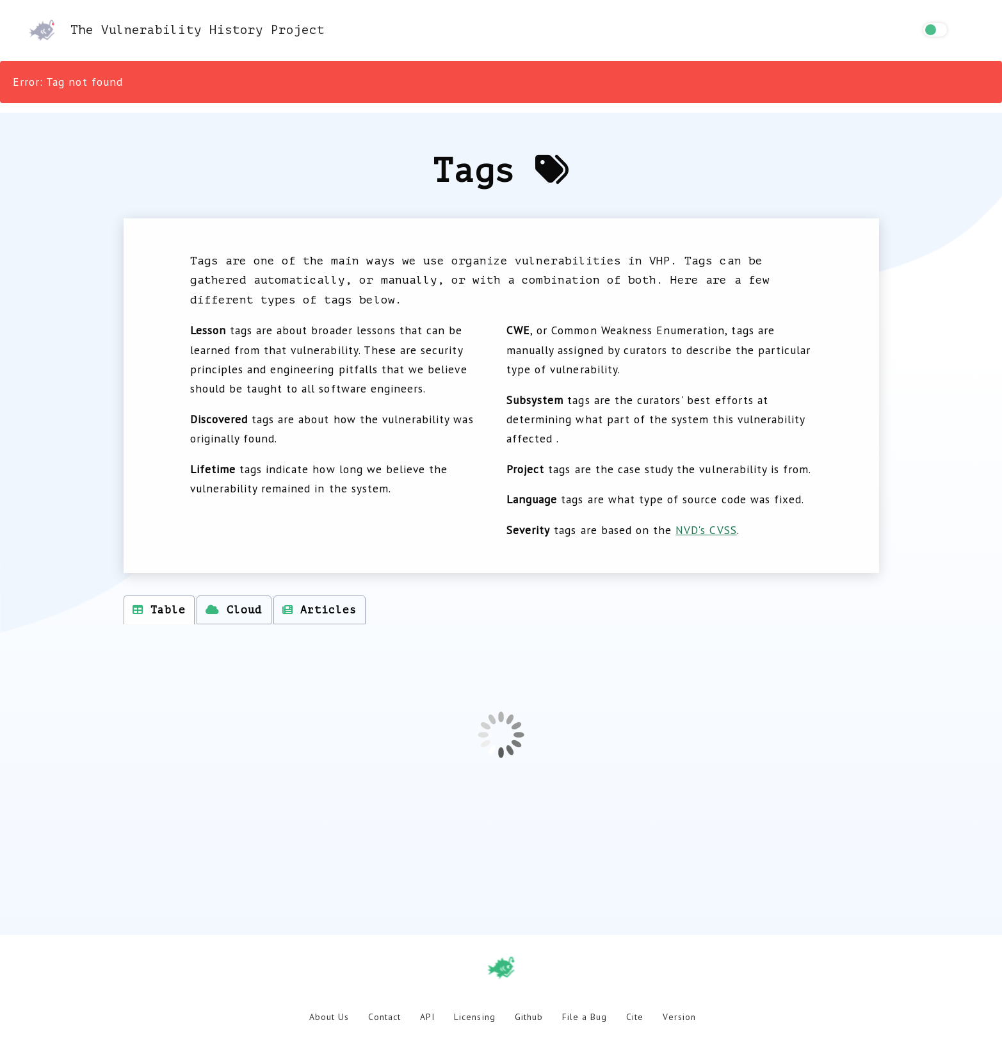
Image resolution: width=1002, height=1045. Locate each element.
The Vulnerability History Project (177, 29)
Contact (384, 1017)
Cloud (234, 610)
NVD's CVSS (705, 529)
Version (679, 1017)
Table (159, 610)
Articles (319, 610)
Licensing (474, 1017)
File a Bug (584, 1017)
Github (529, 1017)
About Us (329, 1017)
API (427, 1017)
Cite (634, 1017)
